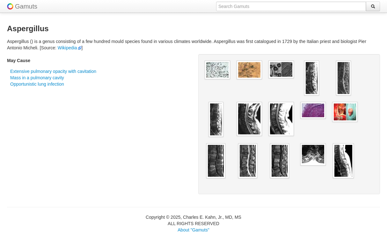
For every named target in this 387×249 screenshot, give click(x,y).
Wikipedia (70, 47)
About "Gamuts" (193, 229)
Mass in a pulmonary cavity (37, 77)
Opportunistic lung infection (37, 84)
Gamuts (26, 6)
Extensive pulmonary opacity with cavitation (53, 71)
